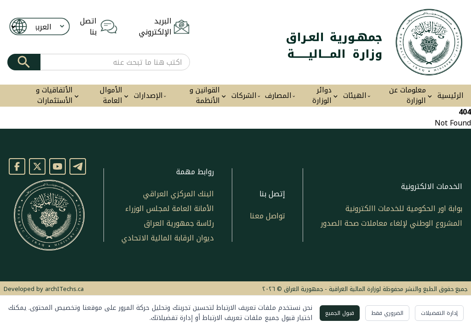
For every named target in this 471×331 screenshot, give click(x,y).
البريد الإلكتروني (155, 27)
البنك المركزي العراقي (178, 194)
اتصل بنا (88, 27)
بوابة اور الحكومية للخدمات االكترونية (403, 208)
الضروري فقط (387, 313)
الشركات (244, 96)
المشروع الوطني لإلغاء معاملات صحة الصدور (391, 223)
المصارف (278, 96)
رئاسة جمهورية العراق (179, 223)
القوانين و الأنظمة (205, 95)
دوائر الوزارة (322, 95)
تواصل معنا (267, 216)
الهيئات (355, 96)
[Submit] (23, 62)
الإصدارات (148, 96)
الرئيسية (450, 96)
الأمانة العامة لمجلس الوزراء (169, 208)
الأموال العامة (111, 95)
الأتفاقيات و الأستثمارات (54, 95)
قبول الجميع (339, 313)
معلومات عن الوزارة (407, 95)
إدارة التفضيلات (439, 313)
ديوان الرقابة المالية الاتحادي (167, 238)
